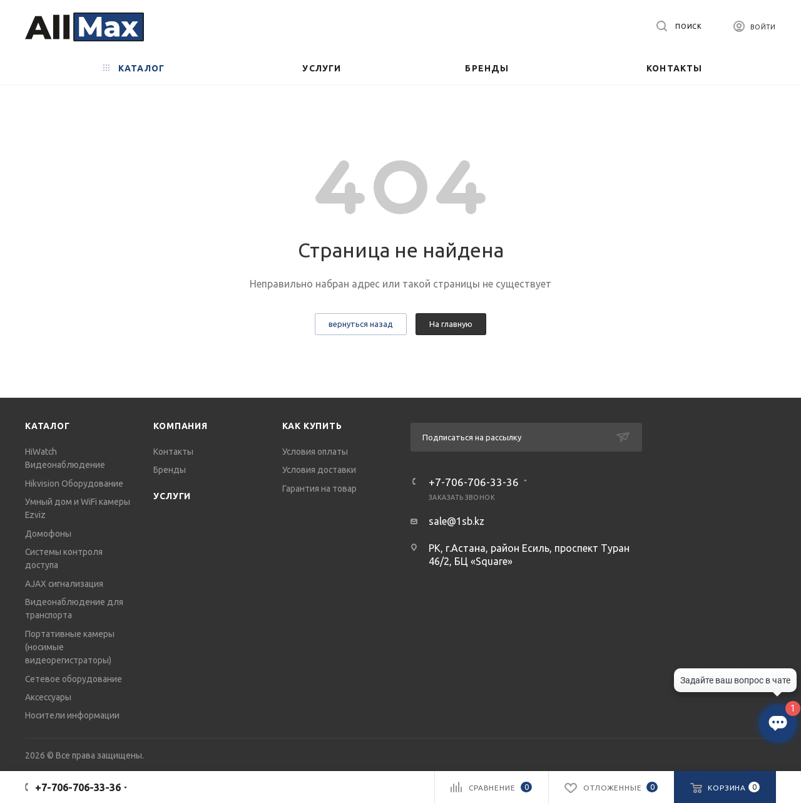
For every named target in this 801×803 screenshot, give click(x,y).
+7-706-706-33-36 (474, 482)
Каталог (47, 426)
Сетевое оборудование (73, 679)
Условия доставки (319, 470)
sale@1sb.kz (456, 521)
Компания (180, 426)
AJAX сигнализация (64, 584)
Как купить (312, 426)
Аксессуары (48, 697)
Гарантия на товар (319, 489)
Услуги (172, 496)
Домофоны (48, 534)
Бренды (169, 470)
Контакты (173, 452)
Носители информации (72, 715)
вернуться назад (361, 323)
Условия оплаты (315, 452)
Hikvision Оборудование (74, 484)
